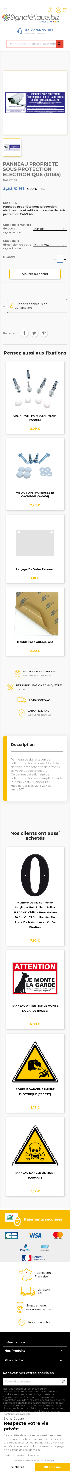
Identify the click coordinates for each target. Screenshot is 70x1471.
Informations (15, 1342)
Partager (24, 333)
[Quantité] (60, 259)
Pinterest (44, 333)
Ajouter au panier (35, 274)
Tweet (34, 333)
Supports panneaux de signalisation (31, 305)
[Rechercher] (35, 44)
